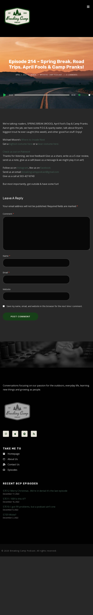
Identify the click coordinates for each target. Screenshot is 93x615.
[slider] (86, 97)
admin (33, 75)
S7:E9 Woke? (9, 514)
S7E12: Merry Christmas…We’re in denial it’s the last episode (35, 490)
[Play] (4, 95)
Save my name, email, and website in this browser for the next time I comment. (44, 306)
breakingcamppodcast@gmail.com (40, 172)
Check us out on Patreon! (16, 151)
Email (6, 272)
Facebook (45, 167)
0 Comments (71, 75)
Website (7, 289)
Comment (8, 213)
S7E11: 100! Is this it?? (14, 498)
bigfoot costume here (20, 143)
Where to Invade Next (33, 139)
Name (6, 256)
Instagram (22, 167)
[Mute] (79, 95)
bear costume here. (48, 143)
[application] (46, 95)
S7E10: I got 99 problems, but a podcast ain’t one (29, 506)
